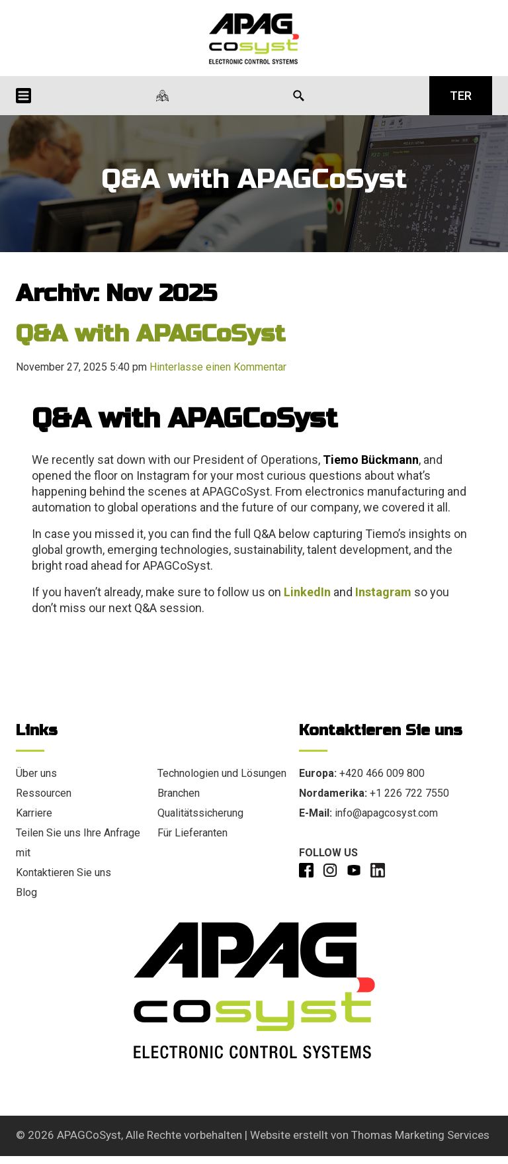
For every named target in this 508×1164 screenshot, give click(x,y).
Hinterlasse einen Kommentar (217, 367)
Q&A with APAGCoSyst (150, 334)
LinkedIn (307, 592)
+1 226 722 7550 (409, 793)
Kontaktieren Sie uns (63, 872)
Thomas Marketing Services (420, 1135)
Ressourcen (43, 793)
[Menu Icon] (23, 95)
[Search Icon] (298, 95)
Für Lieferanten (192, 833)
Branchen (178, 793)
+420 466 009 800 (382, 773)
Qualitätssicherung (200, 813)
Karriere (34, 813)
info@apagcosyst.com (386, 813)
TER (461, 96)
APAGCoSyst (89, 1135)
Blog (26, 892)
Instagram (383, 592)
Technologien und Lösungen (221, 773)
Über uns (36, 773)
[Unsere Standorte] (162, 95)
